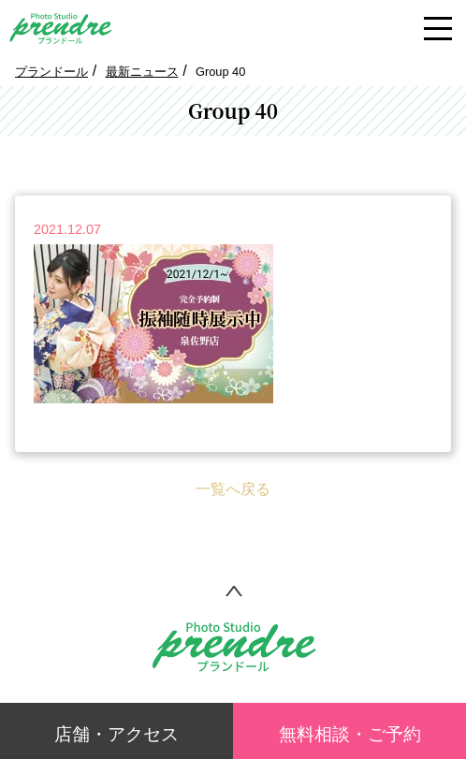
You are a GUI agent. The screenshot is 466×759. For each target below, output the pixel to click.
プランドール (51, 72)
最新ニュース (142, 72)
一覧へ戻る (233, 489)
